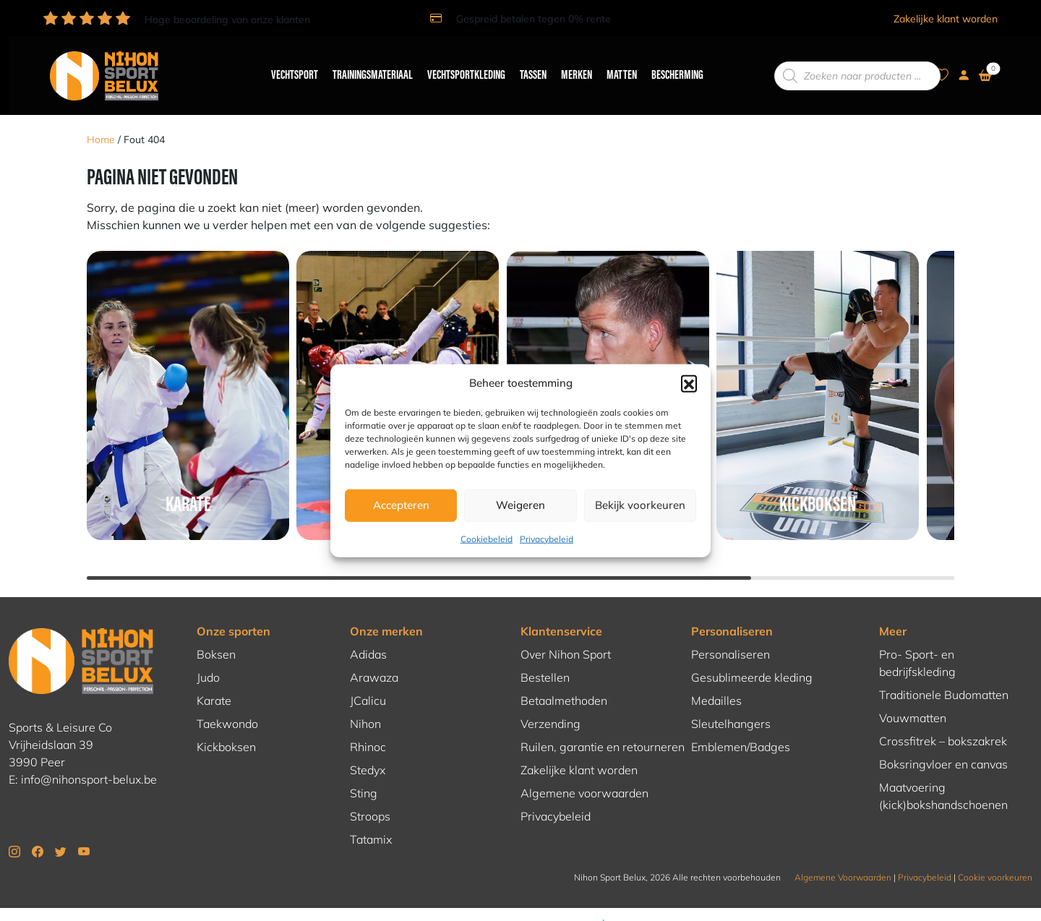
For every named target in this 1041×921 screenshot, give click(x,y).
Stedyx (367, 749)
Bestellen (545, 656)
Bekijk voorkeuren (640, 505)
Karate (214, 679)
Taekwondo (227, 702)
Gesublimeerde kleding (752, 656)
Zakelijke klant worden (946, 18)
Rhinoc (368, 726)
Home (101, 119)
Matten (615, 65)
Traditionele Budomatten (943, 674)
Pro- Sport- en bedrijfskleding (917, 642)
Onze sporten (233, 610)
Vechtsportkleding (460, 65)
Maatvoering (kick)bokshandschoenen (943, 775)
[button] (689, 383)
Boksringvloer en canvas (943, 743)
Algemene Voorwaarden (842, 856)
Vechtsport (288, 65)
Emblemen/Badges (740, 726)
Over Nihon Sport (565, 633)
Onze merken (386, 610)
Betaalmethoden (563, 679)
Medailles (716, 679)
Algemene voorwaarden (584, 772)
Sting (363, 772)
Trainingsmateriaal (366, 65)
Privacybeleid (546, 538)
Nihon (365, 702)
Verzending (550, 702)
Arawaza (374, 656)
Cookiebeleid (486, 538)
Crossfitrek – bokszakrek (943, 720)
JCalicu (368, 679)
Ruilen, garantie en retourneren (602, 726)
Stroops (370, 795)
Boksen (216, 633)
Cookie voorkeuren (995, 856)
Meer (893, 610)
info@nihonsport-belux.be (89, 758)
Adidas (368, 633)
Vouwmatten (912, 697)
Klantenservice (561, 610)
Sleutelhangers (731, 702)
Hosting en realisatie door (521, 908)
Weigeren (520, 505)
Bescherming (671, 65)
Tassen (526, 65)
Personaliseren (732, 610)
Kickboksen (226, 726)
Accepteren (401, 505)
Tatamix (371, 818)
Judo (208, 656)
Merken (570, 65)
